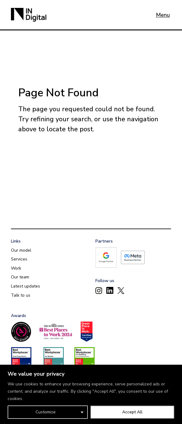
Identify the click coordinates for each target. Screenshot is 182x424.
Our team (20, 277)
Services (19, 259)
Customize (46, 412)
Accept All (132, 412)
